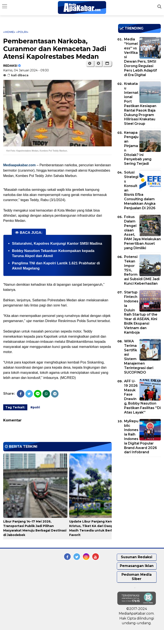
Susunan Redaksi (136, 557)
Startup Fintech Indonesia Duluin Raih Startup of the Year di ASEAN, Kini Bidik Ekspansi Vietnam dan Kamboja (140, 312)
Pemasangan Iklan (137, 566)
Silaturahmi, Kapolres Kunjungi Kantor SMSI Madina (57, 243)
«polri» (22, 32)
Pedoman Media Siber (137, 577)
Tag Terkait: (15, 407)
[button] (107, 63)
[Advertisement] (141, 484)
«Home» (9, 32)
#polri (35, 407)
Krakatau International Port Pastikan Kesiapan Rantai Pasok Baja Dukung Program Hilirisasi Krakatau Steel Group (140, 104)
